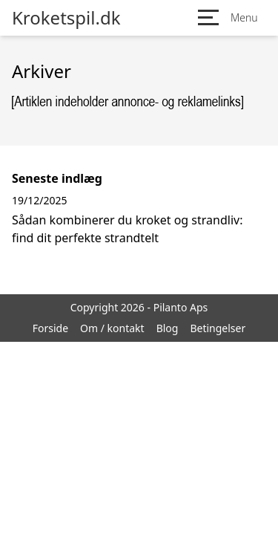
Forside (50, 328)
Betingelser (217, 328)
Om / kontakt (112, 328)
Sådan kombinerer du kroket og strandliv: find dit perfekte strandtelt (127, 229)
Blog (167, 328)
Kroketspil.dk (66, 18)
